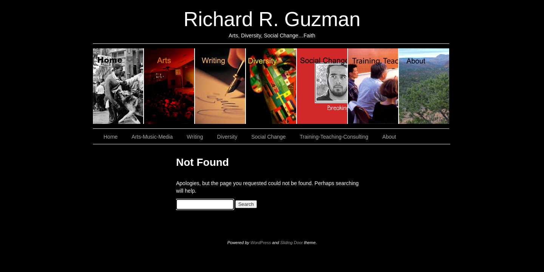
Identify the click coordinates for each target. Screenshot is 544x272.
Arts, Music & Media (169, 86)
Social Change (322, 86)
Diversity (271, 86)
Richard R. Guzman (272, 19)
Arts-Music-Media (152, 137)
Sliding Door (291, 242)
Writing (220, 86)
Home (118, 86)
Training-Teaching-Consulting (334, 137)
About (424, 86)
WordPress (260, 242)
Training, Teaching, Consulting (373, 86)
